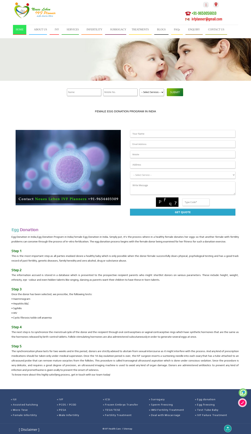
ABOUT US (40, 29)
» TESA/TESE (111, 409)
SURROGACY (118, 29)
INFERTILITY (94, 29)
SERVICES (73, 29)
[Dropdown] (182, 175)
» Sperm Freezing (161, 404)
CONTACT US (216, 29)
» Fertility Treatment (117, 415)
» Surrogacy (157, 399)
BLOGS (161, 29)
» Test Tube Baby (206, 409)
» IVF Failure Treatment (211, 415)
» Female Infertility (24, 415)
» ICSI (106, 399)
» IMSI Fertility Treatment (166, 409)
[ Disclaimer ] (29, 429)
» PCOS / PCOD (66, 404)
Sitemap (127, 428)
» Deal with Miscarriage (165, 415)
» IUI (14, 399)
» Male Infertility (68, 415)
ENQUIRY (194, 29)
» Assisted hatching (24, 404)
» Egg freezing (205, 404)
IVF (57, 29)
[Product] (151, 92)
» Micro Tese (19, 409)
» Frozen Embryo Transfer (120, 404)
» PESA (61, 409)
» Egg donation (205, 399)
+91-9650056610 (200, 13)
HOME (19, 29)
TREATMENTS (140, 29)
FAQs (177, 29)
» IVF (60, 399)
